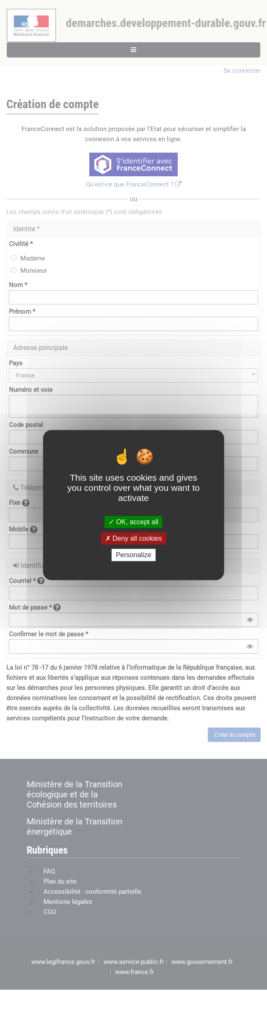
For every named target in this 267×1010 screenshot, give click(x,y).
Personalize (133, 554)
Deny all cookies (133, 538)
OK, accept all (133, 522)
